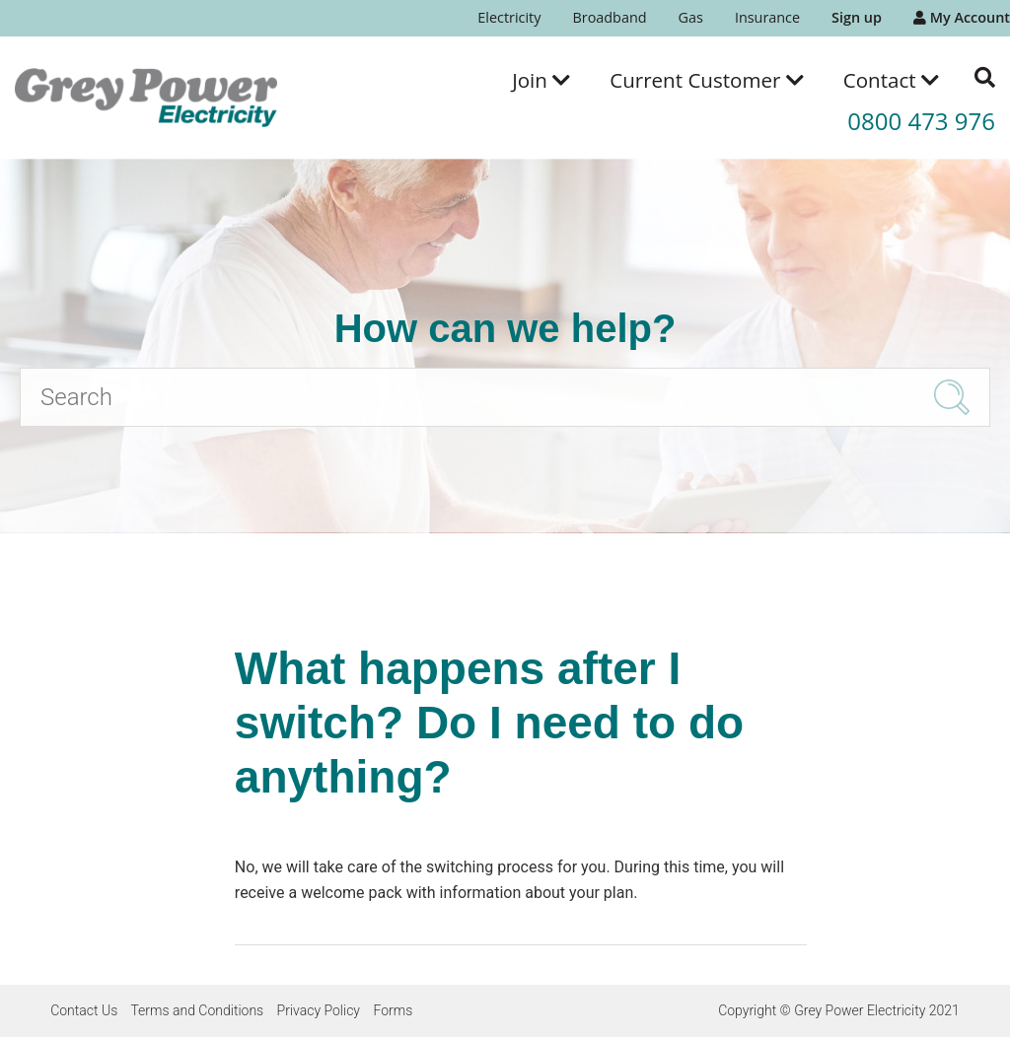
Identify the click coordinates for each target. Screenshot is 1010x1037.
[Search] (505, 397)
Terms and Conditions (196, 1010)
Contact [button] (891, 80)
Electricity (509, 17)
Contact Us (83, 1010)
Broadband (609, 17)
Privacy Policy (318, 1010)
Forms (392, 1010)
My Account (961, 17)
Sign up (856, 17)
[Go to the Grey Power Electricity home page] (146, 97)
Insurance (767, 17)
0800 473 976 (921, 120)
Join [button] (541, 80)
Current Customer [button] (707, 80)
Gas (691, 17)
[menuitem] (509, 18)
